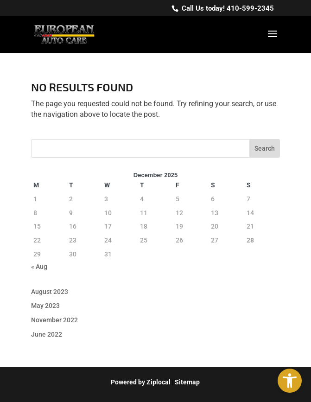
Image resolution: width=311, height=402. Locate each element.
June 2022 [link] (46, 334)
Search (264, 148)
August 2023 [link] (49, 291)
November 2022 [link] (54, 320)
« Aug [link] (39, 266)
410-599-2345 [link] (250, 8)
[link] (290, 381)
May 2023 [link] (45, 305)
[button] (272, 40)
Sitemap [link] (187, 382)
